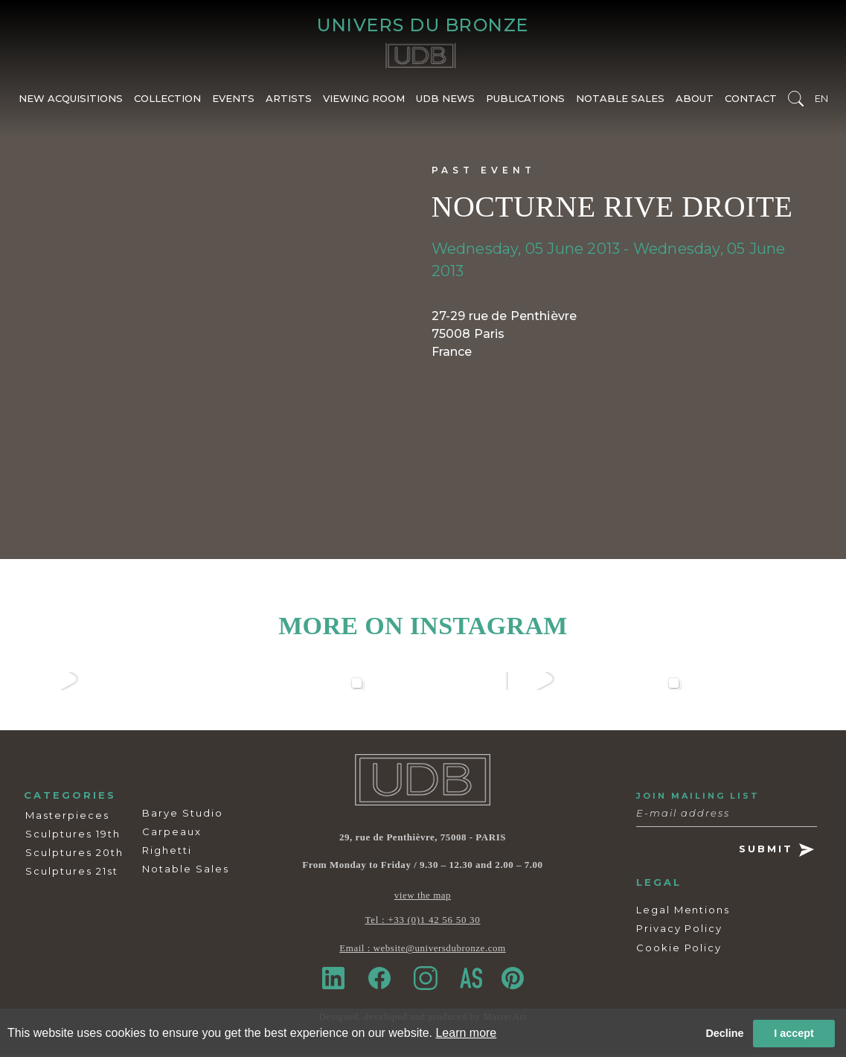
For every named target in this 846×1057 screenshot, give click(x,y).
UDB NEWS (445, 102)
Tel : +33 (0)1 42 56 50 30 (422, 923)
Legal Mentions (683, 913)
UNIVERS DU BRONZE (423, 26)
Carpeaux (172, 834)
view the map (422, 898)
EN (821, 102)
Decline (724, 1033)
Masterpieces (67, 818)
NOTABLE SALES (620, 102)
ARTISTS (289, 102)
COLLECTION (167, 102)
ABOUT (695, 102)
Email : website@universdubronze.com (422, 951)
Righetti (167, 853)
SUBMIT (776, 853)
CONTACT (751, 102)
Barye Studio (182, 816)
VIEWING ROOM (364, 102)
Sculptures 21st (71, 874)
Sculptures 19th (73, 837)
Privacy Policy (679, 932)
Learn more (465, 1032)
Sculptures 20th (74, 855)
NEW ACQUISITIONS (71, 102)
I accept (794, 1033)
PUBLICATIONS (525, 102)
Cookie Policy (679, 951)
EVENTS (233, 102)
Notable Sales (185, 872)
